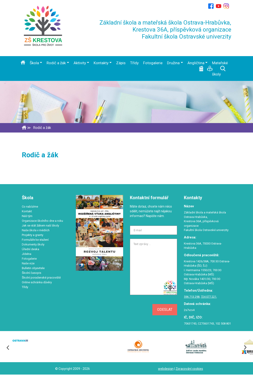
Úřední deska (30, 249)
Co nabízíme (30, 206)
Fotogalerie (153, 63)
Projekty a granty (32, 235)
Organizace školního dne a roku (42, 220)
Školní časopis (31, 272)
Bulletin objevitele (33, 268)
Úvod (23, 62)
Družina (173, 63)
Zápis (121, 63)
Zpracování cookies (189, 369)
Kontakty (101, 63)
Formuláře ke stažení (35, 239)
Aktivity (80, 63)
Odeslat (164, 309)
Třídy (134, 63)
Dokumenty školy (33, 244)
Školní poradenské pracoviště (41, 277)
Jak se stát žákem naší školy (40, 225)
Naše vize (28, 263)
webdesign (166, 369)
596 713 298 (191, 296)
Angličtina (195, 63)
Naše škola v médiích (36, 230)
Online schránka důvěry (37, 282)
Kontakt (27, 211)
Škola (34, 63)
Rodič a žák (56, 63)
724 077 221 (208, 296)
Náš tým (27, 216)
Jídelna (26, 254)
